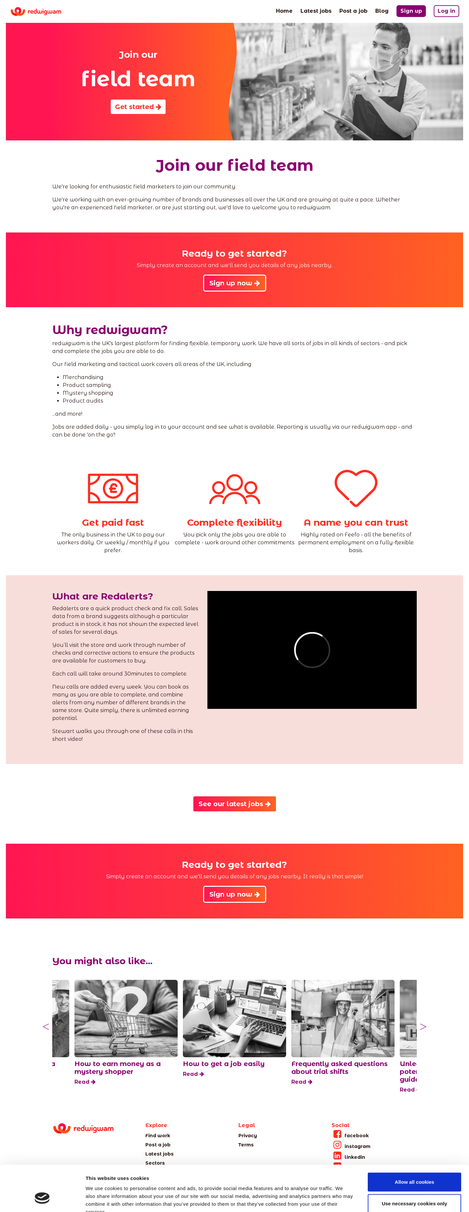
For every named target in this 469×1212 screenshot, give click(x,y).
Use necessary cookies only (414, 1164)
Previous (45, 1026)
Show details (343, 1199)
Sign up (411, 11)
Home (284, 10)
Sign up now (234, 283)
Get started (138, 107)
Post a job (353, 10)
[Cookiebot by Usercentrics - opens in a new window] (42, 1199)
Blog (382, 10)
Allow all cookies (414, 1142)
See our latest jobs (235, 804)
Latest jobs (316, 10)
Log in (446, 11)
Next (423, 1026)
